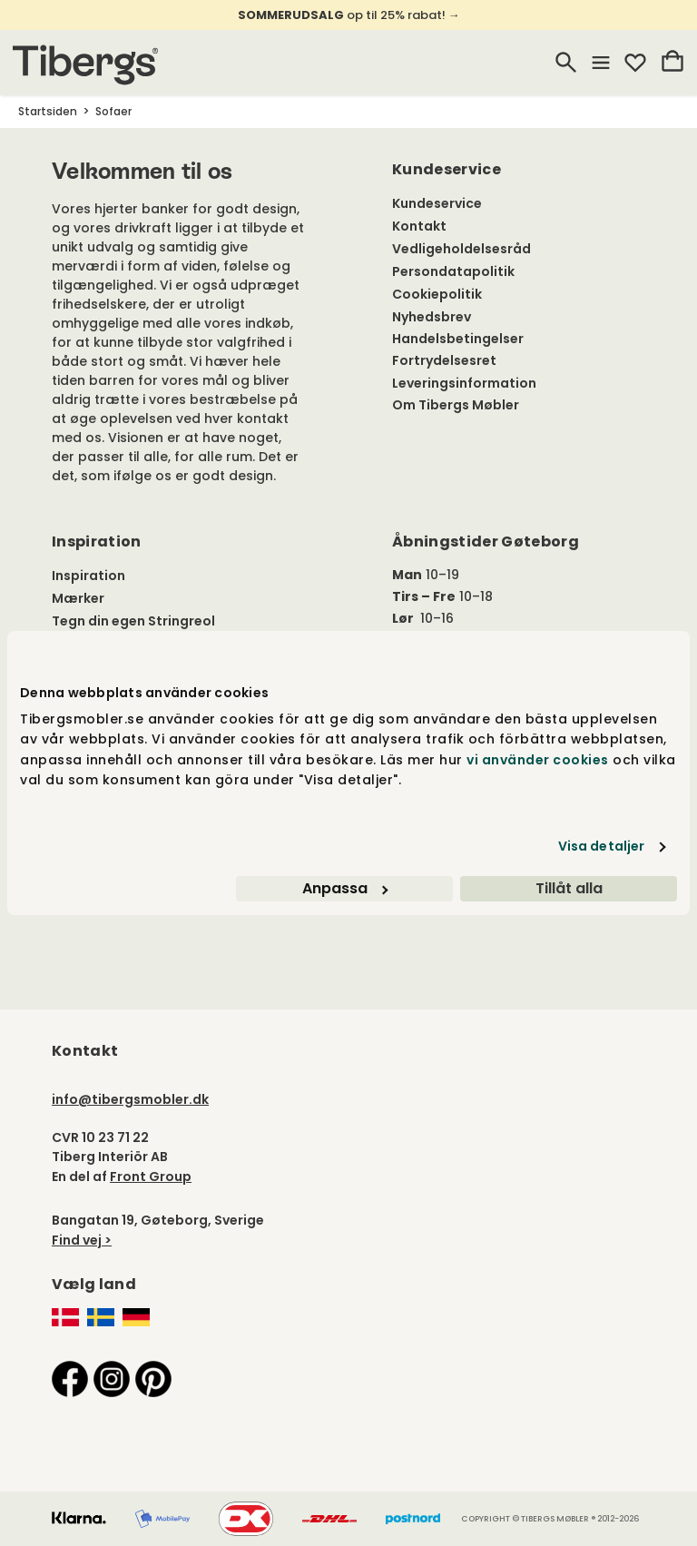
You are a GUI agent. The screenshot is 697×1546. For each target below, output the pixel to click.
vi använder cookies (537, 760)
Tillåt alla (569, 888)
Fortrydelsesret (444, 360)
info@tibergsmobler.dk (130, 1099)
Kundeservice (437, 203)
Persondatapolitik (453, 271)
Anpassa (345, 888)
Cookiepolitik (437, 294)
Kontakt (419, 226)
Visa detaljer (601, 846)
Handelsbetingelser (458, 339)
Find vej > (82, 1240)
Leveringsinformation (464, 383)
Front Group (150, 1176)
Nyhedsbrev (431, 317)
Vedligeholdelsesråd (461, 249)
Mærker (78, 598)
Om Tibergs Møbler (455, 405)
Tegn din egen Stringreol (133, 621)
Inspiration (88, 575)
